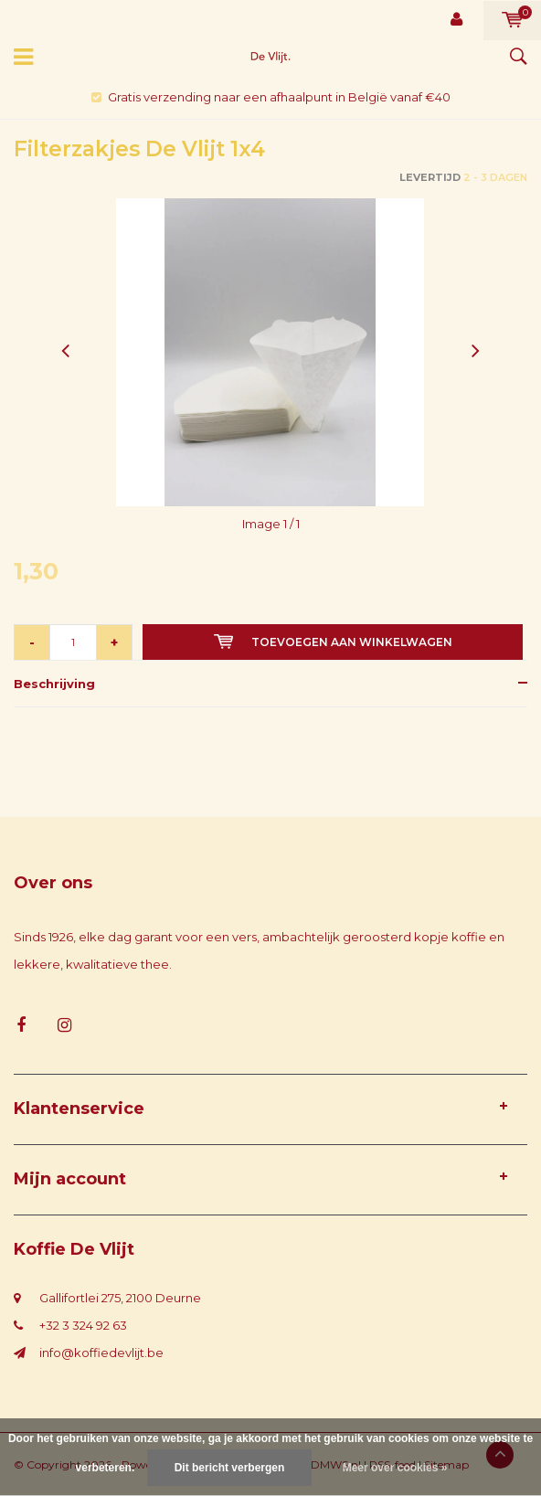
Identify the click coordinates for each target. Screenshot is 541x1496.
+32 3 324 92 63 (83, 1325)
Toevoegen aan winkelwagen (333, 641)
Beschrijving (54, 683)
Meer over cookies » (395, 1467)
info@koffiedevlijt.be (101, 1352)
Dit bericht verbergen (230, 1467)
